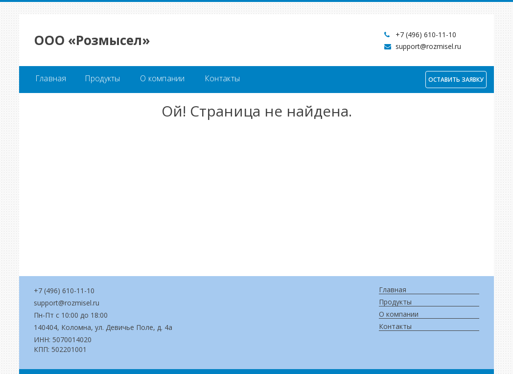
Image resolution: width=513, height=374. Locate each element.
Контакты (222, 78)
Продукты (102, 78)
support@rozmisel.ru (428, 46)
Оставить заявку (456, 79)
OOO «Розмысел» (92, 40)
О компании (162, 78)
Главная (51, 78)
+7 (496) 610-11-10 (426, 34)
